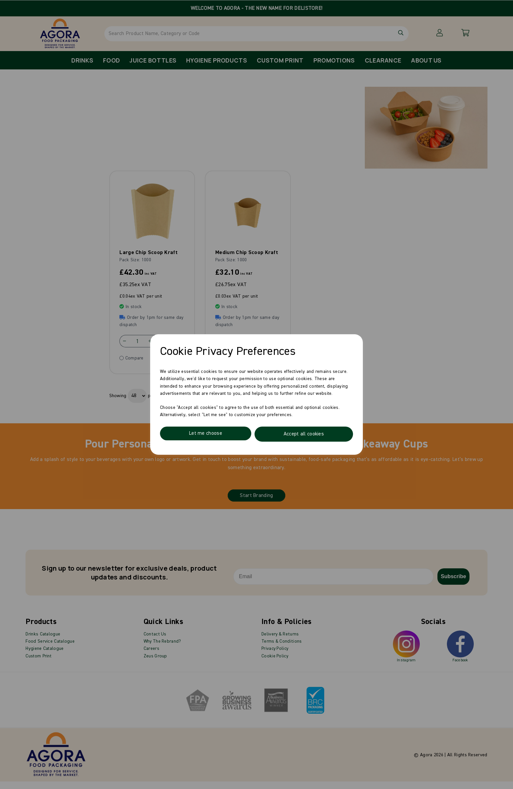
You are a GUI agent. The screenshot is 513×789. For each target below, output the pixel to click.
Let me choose (205, 434)
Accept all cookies (303, 434)
